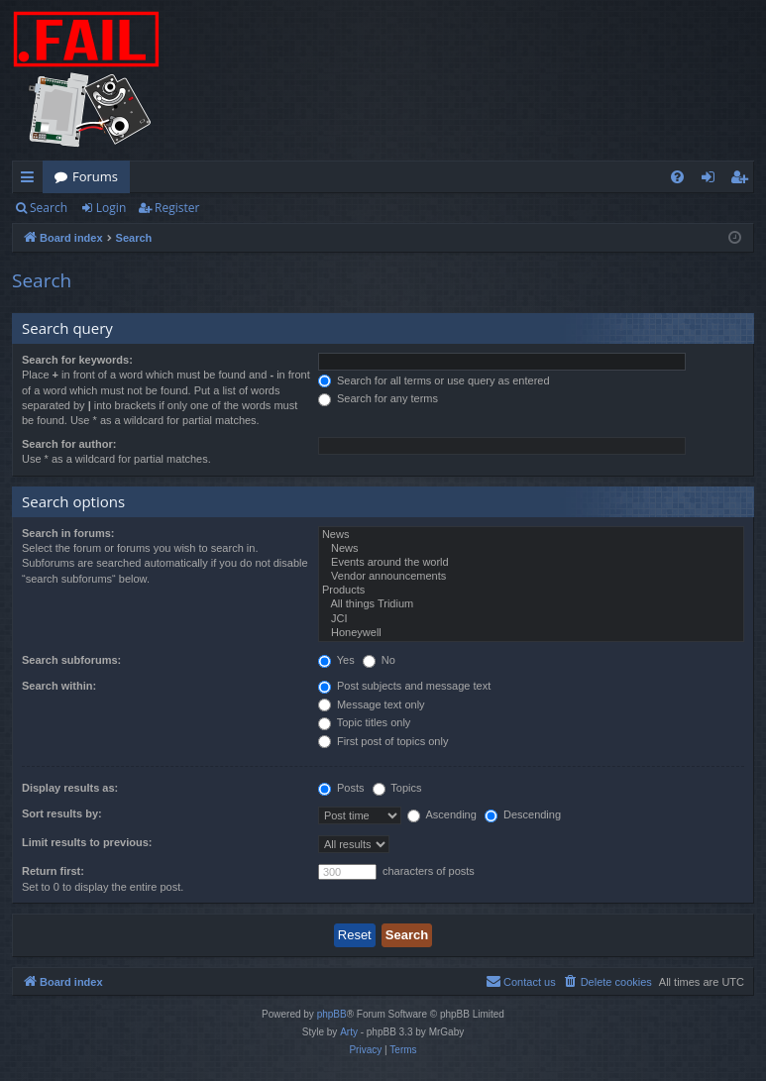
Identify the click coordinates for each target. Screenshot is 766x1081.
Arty (349, 1032)
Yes (336, 660)
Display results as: (70, 788)
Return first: (53, 871)
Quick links (31, 180)
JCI (531, 619)
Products (531, 590)
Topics (397, 788)
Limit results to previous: (87, 842)
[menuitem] (677, 177)
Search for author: (69, 444)
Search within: (59, 686)
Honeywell (531, 633)
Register (177, 207)
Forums (95, 176)
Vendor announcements (531, 577)
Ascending (442, 814)
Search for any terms (378, 398)
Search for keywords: (77, 360)
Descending (523, 814)
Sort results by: (62, 813)
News (531, 535)
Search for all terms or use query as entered (434, 380)
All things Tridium (531, 604)
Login (111, 207)
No (379, 660)
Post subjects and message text (404, 686)
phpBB (332, 1014)
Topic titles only (364, 722)
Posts (341, 788)
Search (48, 207)
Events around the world (531, 563)
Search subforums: (71, 660)
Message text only (371, 704)
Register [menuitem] (743, 180)
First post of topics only (383, 741)
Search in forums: (68, 533)
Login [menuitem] (712, 180)
